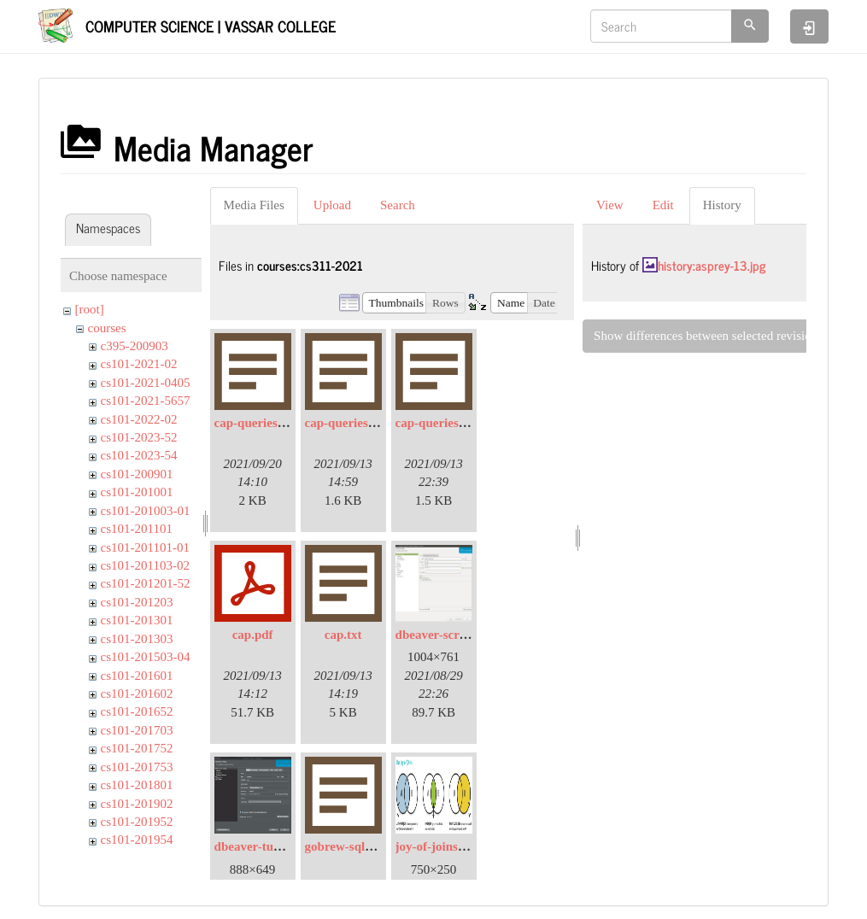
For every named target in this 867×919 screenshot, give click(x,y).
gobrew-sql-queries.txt (366, 846)
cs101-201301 (137, 620)
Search (397, 205)
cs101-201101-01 (145, 547)
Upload (332, 205)
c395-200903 (134, 346)
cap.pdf (252, 634)
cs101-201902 (137, 804)
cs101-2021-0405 (145, 382)
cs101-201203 (137, 602)
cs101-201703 (137, 730)
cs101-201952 (137, 821)
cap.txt (343, 634)
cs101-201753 (137, 767)
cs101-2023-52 (139, 437)
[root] (89, 309)
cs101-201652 (137, 711)
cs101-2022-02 (139, 419)
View (610, 205)
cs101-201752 (137, 748)
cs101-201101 (137, 529)
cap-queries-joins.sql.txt (279, 423)
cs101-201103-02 (145, 565)
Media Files (254, 205)
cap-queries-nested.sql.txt (374, 423)
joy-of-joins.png (438, 846)
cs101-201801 (137, 785)
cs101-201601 (137, 675)
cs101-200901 (137, 474)
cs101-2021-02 (139, 364)
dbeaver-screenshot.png (459, 634)
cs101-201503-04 (145, 657)
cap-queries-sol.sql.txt (455, 423)
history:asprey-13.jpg (711, 265)
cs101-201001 (137, 492)
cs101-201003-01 (145, 511)
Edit (663, 205)
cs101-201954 (137, 839)
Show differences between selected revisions (708, 335)
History (722, 205)
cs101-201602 (137, 693)
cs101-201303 (137, 639)
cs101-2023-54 (139, 455)
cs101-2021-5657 (145, 400)
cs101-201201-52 (145, 583)
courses (107, 328)
